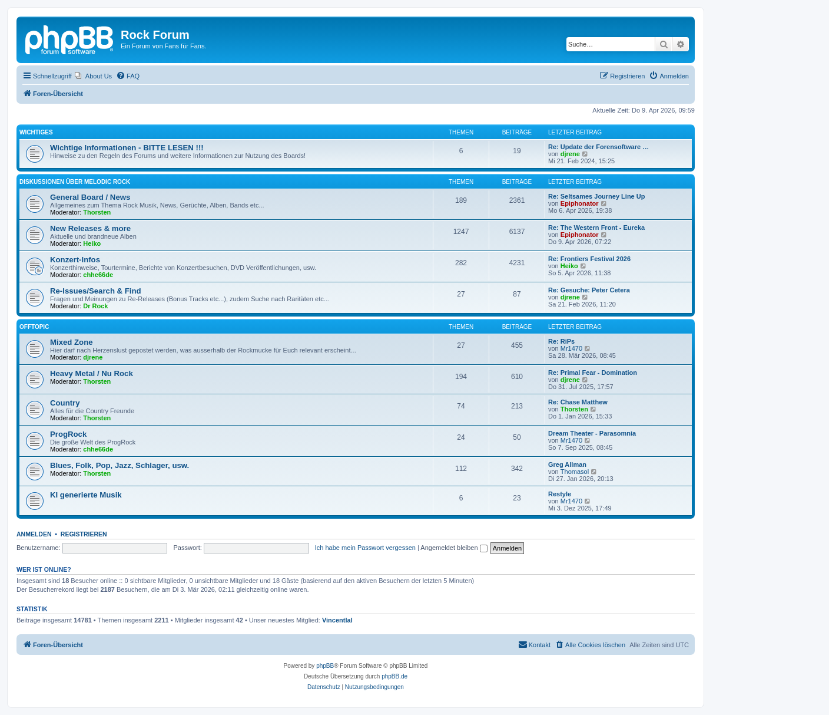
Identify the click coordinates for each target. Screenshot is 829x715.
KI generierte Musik (86, 494)
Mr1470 (571, 348)
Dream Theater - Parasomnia (592, 433)
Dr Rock (95, 305)
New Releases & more (90, 228)
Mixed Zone (71, 342)
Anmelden (34, 534)
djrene (570, 153)
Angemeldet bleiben (453, 547)
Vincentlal (337, 620)
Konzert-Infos (75, 259)
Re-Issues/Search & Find (95, 290)
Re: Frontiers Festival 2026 (589, 258)
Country (65, 402)
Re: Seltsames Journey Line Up (596, 196)
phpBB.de (394, 676)
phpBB (325, 666)
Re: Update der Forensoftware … (598, 146)
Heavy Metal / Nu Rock (91, 373)
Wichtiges (36, 132)
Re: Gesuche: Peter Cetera (589, 290)
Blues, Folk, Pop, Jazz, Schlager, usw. (119, 465)
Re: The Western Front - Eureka (596, 227)
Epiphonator (580, 203)
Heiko (92, 243)
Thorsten (97, 212)
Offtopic (34, 327)
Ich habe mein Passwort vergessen (365, 547)
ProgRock (68, 434)
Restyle (559, 493)
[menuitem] (93, 76)
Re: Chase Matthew (578, 402)
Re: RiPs (561, 341)
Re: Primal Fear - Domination (592, 372)
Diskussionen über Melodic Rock (74, 182)
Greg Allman (567, 464)
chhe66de (98, 274)
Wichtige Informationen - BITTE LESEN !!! (127, 147)
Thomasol (575, 471)
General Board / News (90, 197)
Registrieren (84, 534)
